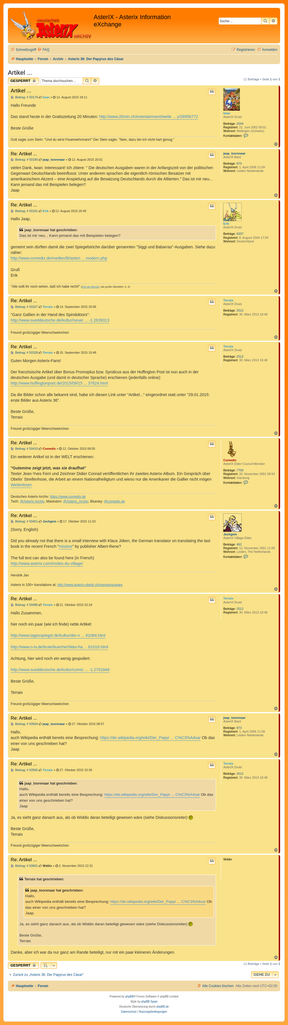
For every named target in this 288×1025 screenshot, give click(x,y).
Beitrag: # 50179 (24, 97)
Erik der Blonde (90, 286)
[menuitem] (43, 50)
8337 (240, 233)
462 (239, 544)
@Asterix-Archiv (32, 501)
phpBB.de (162, 1006)
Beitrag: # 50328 (24, 352)
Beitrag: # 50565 (24, 770)
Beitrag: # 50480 (24, 605)
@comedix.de (114, 501)
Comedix (229, 460)
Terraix (228, 300)
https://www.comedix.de (68, 497)
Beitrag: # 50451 (24, 521)
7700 (240, 470)
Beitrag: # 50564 (24, 724)
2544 (240, 123)
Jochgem (230, 534)
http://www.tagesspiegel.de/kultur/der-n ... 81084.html (58, 635)
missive (65, 546)
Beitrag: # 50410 (24, 449)
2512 (240, 310)
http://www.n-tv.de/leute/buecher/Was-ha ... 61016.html (59, 647)
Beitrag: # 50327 (24, 307)
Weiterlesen (21, 485)
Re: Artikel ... (24, 153)
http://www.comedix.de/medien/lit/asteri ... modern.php (59, 258)
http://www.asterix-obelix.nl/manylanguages (90, 585)
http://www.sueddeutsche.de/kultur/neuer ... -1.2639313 (60, 320)
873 (239, 163)
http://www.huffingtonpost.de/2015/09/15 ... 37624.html (59, 383)
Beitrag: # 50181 (24, 211)
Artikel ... (20, 72)
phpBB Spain (149, 1001)
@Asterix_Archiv (75, 501)
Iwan (226, 113)
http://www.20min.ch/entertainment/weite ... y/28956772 (148, 116)
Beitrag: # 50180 (24, 160)
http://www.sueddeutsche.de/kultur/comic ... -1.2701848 (60, 669)
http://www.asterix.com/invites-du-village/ (47, 563)
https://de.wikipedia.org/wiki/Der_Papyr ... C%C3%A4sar (150, 737)
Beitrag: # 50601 (24, 866)
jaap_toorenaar (234, 153)
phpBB (129, 996)
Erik (226, 223)
